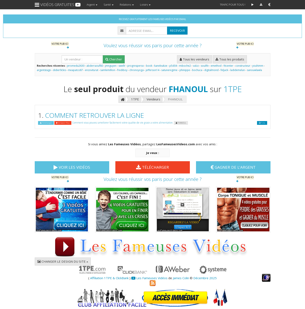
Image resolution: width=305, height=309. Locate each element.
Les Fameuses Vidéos (149, 278)
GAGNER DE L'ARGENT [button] (233, 167)
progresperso (135, 65)
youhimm (257, 65)
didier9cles (59, 70)
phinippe (184, 70)
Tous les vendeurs (194, 59)
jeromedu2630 (75, 65)
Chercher (113, 59)
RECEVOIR (177, 30)
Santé (109, 4)
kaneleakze (160, 65)
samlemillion (107, 70)
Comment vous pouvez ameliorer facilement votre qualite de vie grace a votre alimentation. (122, 122)
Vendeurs (153, 99)
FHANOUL (188, 88)
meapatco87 (75, 70)
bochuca (197, 70)
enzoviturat (91, 70)
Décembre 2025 (205, 278)
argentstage (44, 70)
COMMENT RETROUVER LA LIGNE (94, 115)
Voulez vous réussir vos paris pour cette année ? (153, 45)
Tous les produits (229, 59)
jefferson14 (152, 70)
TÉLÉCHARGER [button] (152, 167)
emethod (216, 65)
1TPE (233, 88)
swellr (121, 65)
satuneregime (169, 70)
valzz (196, 65)
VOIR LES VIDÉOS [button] (72, 167)
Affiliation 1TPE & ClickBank (109, 278)
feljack (224, 70)
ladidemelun (237, 70)
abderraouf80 (94, 65)
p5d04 (173, 65)
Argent (92, 4)
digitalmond (211, 70)
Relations (127, 4)
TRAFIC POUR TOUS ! (232, 4)
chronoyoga (136, 70)
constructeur (242, 65)
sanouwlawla (254, 70)
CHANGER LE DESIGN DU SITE (62, 261)
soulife (205, 65)
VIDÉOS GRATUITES (57, 4)
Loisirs (145, 4)
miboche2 (185, 65)
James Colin (181, 278)
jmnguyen (110, 65)
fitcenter (228, 65)
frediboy (122, 70)
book (149, 65)
